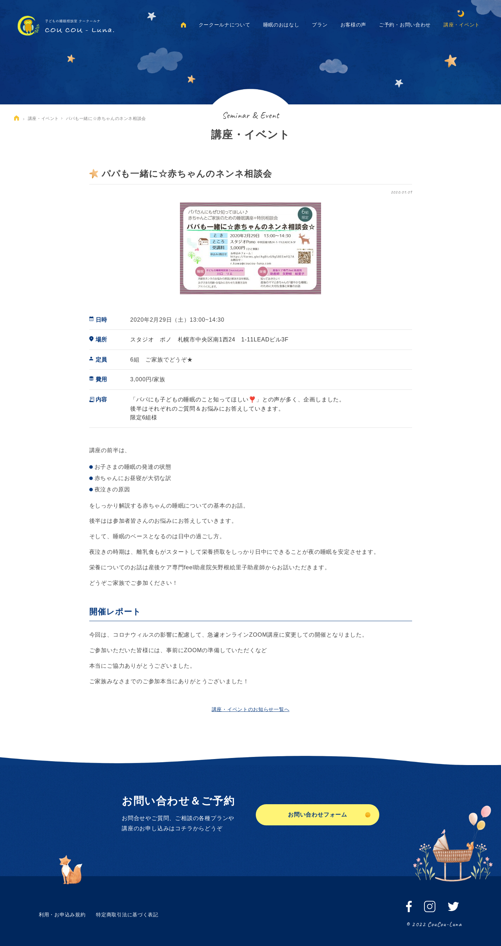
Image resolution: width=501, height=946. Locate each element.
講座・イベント (461, 24)
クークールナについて (224, 24)
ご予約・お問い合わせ (405, 24)
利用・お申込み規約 (62, 914)
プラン (319, 24)
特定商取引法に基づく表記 (127, 914)
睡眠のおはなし (281, 24)
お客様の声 (353, 24)
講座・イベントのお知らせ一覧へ (251, 709)
